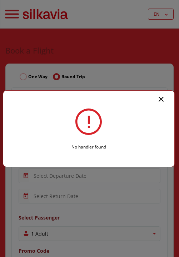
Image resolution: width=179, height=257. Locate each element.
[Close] (161, 98)
